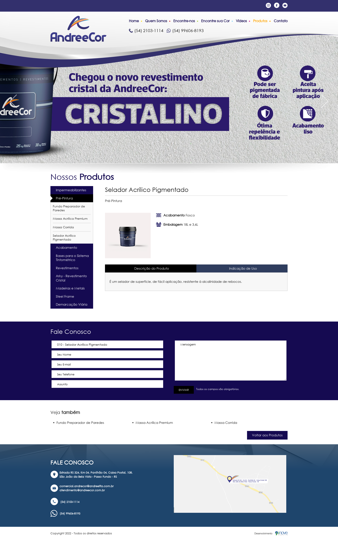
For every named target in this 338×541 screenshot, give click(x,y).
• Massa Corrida (224, 422)
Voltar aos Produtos (267, 435)
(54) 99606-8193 (185, 30)
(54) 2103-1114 (146, 30)
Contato (281, 21)
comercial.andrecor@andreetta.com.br (86, 486)
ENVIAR (184, 390)
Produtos (260, 21)
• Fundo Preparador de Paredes (78, 422)
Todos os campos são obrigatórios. (217, 389)
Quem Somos (156, 21)
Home (134, 21)
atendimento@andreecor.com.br (82, 490)
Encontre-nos (184, 21)
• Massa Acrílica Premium (152, 422)
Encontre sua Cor (215, 21)
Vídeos (241, 21)
